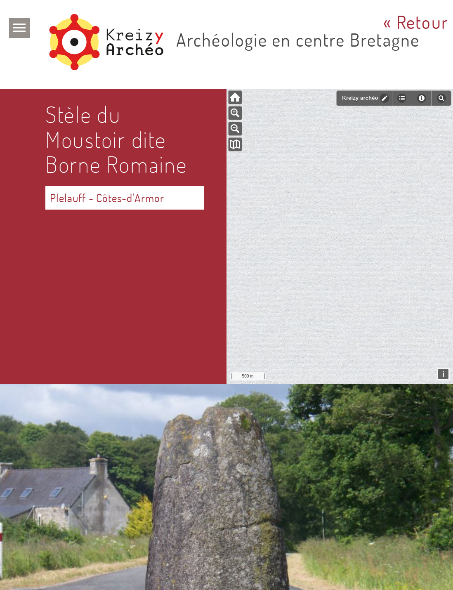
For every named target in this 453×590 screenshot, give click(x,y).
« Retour (415, 21)
